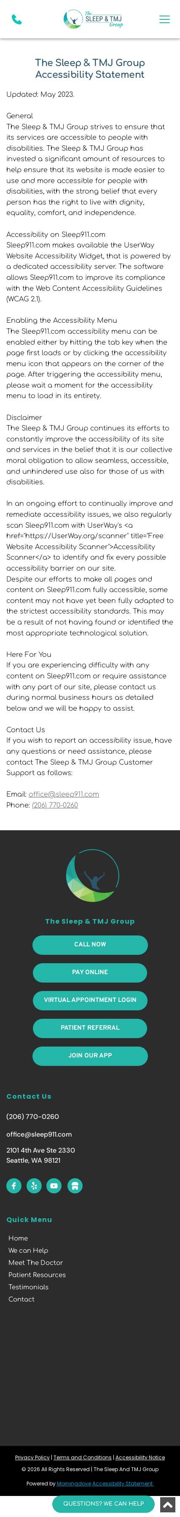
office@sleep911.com (39, 1134)
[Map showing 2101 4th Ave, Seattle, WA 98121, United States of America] (90, 1374)
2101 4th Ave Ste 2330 (40, 1150)
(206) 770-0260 (32, 1116)
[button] (164, 19)
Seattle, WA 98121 (33, 1160)
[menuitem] (90, 1239)
